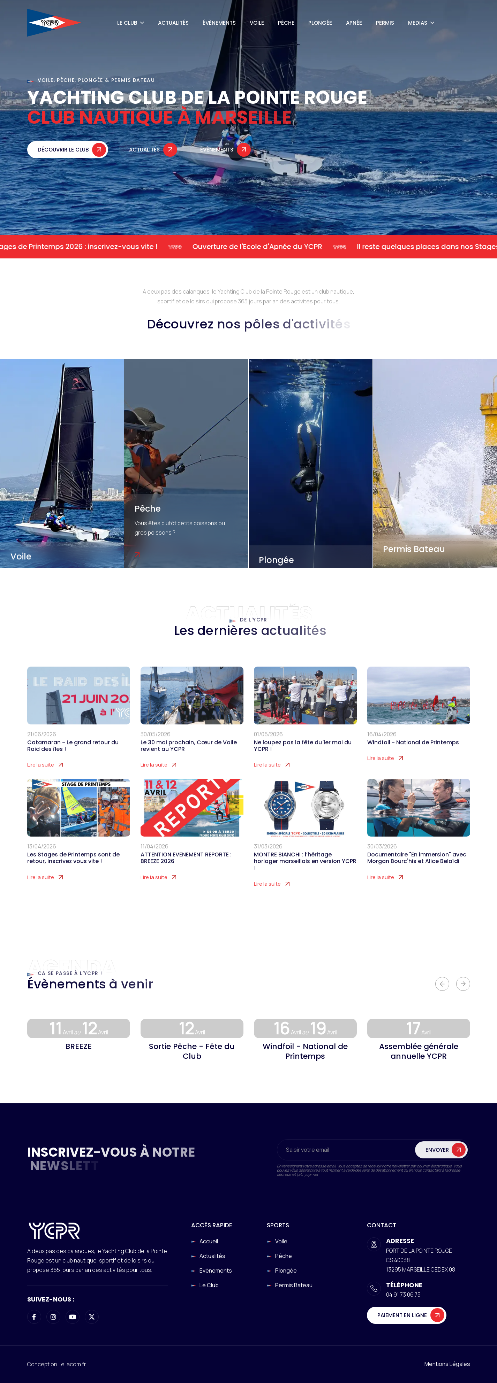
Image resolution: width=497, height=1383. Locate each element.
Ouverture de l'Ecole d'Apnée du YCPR (265, 246)
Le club (209, 1285)
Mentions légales (447, 1364)
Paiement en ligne (402, 1315)
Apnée (354, 22)
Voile (257, 22)
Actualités (173, 22)
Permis (385, 22)
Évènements (219, 22)
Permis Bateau (414, 549)
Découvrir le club (63, 154)
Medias (417, 22)
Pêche (286, 22)
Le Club (127, 22)
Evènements (215, 1270)
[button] (442, 984)
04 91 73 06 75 (403, 1294)
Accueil (208, 1241)
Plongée (320, 22)
